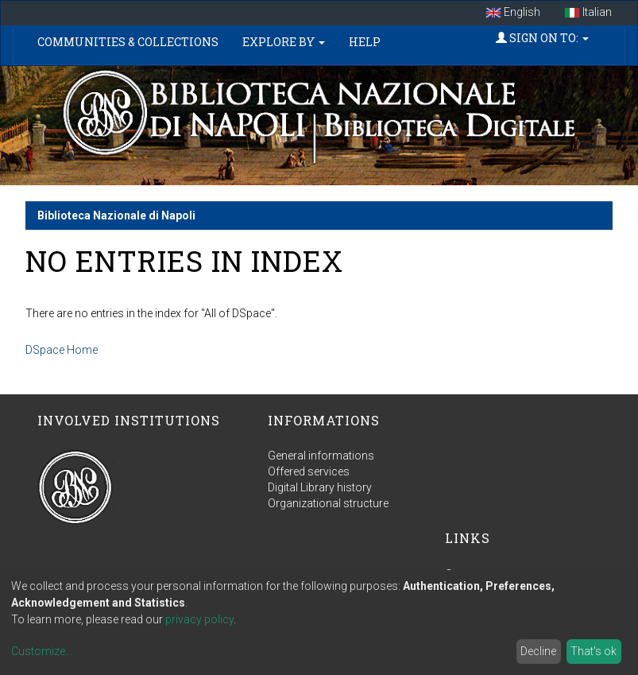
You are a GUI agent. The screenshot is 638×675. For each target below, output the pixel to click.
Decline (538, 651)
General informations (321, 455)
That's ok (593, 651)
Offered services (309, 471)
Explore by (283, 41)
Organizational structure (328, 503)
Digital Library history (320, 487)
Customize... (41, 651)
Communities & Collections (127, 41)
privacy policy (199, 619)
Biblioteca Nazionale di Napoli (116, 215)
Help (365, 41)
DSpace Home (61, 349)
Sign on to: (542, 37)
